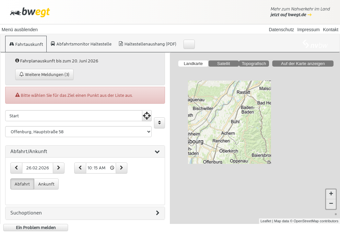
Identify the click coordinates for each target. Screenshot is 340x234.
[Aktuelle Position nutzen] (147, 115)
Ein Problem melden (36, 227)
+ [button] (331, 194)
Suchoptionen (84, 213)
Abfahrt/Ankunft (85, 152)
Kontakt (330, 29)
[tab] (85, 152)
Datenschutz (281, 29)
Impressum (308, 29)
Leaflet (266, 221)
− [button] (331, 204)
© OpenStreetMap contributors (314, 221)
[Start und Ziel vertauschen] (159, 122)
